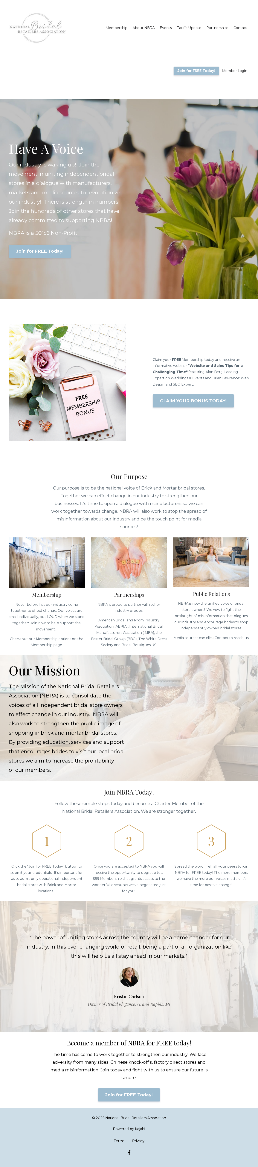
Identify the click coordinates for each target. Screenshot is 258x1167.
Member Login (234, 71)
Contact (240, 28)
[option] (129, 967)
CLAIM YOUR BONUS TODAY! (193, 400)
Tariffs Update (189, 28)
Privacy (138, 1141)
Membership (116, 28)
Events (166, 28)
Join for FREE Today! (196, 71)
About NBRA (144, 28)
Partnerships (217, 28)
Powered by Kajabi (129, 1129)
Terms (119, 1141)
